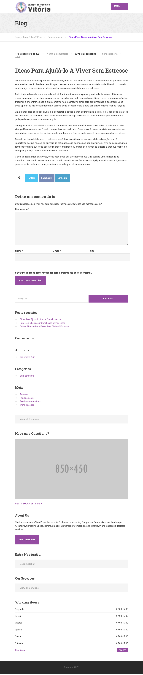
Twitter (31, 179)
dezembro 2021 (28, 358)
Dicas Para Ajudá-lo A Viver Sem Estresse (40, 320)
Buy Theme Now (27, 540)
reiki (17, 58)
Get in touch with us (27, 504)
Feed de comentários (30, 402)
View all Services (29, 420)
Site (92, 252)
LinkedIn (62, 179)
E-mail (57, 252)
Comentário (22, 210)
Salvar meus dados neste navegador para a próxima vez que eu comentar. (53, 273)
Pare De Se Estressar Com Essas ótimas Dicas (42, 324)
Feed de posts (27, 399)
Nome (19, 252)
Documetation (27, 564)
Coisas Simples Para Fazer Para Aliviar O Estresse (44, 327)
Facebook (46, 179)
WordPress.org (27, 406)
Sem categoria (110, 55)
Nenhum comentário (57, 55)
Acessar (24, 395)
